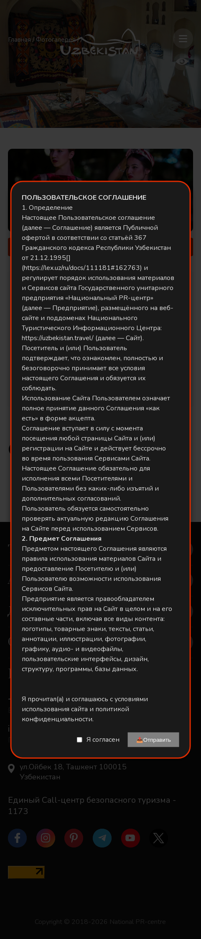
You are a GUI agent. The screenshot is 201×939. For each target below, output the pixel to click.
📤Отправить (153, 739)
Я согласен (103, 739)
